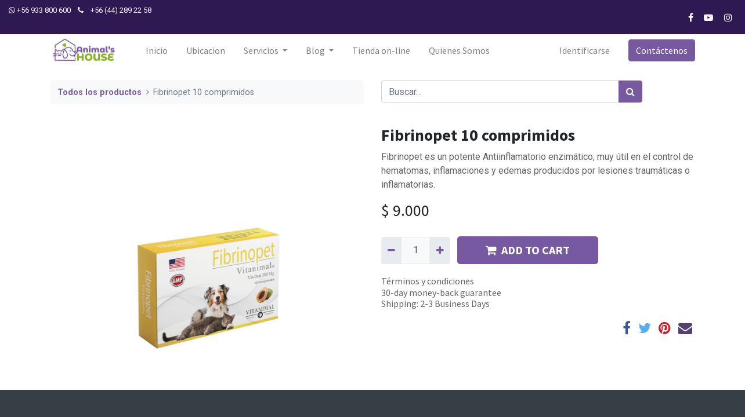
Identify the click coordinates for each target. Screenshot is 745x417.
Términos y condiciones (427, 281)
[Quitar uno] (391, 250)
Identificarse (584, 50)
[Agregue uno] (439, 250)
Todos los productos (99, 92)
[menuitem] (156, 50)
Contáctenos (661, 50)
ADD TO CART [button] (528, 250)
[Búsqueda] (630, 92)
